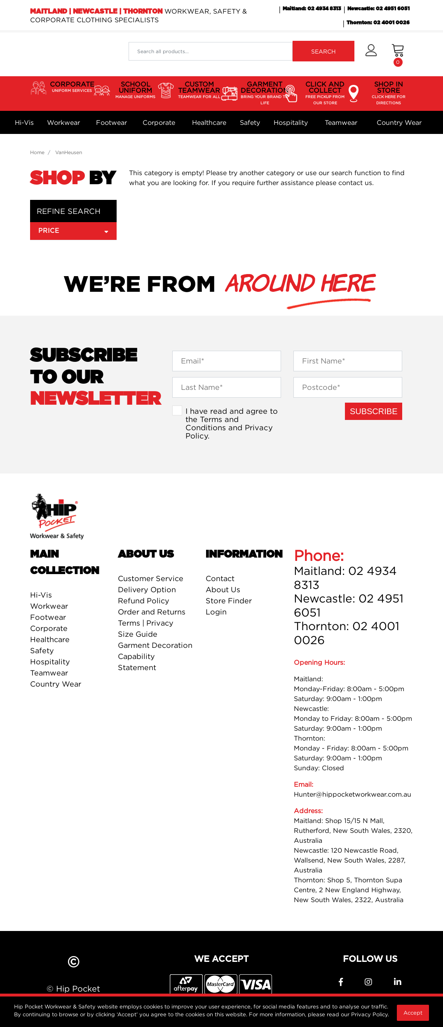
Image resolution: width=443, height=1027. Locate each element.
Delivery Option (147, 589)
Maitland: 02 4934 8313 (312, 8)
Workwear (63, 122)
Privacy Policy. (370, 1014)
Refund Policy (143, 601)
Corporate (159, 122)
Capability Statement (137, 661)
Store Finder (229, 601)
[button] (371, 54)
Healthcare (209, 122)
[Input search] (210, 51)
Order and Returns (151, 612)
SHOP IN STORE (389, 93)
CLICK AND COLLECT (325, 93)
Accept (412, 1012)
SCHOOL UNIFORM (135, 90)
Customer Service (150, 578)
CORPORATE (72, 87)
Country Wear (399, 122)
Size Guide (137, 634)
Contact (220, 578)
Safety (250, 122)
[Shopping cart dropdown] (398, 54)
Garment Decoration (155, 645)
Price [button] (73, 230)
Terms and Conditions (212, 423)
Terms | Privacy (145, 623)
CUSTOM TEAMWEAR (199, 90)
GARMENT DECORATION (264, 93)
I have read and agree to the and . (231, 423)
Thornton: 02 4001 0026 (378, 22)
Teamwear (341, 122)
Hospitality (291, 122)
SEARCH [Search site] (323, 51)
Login (216, 612)
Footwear (111, 122)
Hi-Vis (24, 122)
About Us (223, 589)
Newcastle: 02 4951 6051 (378, 8)
